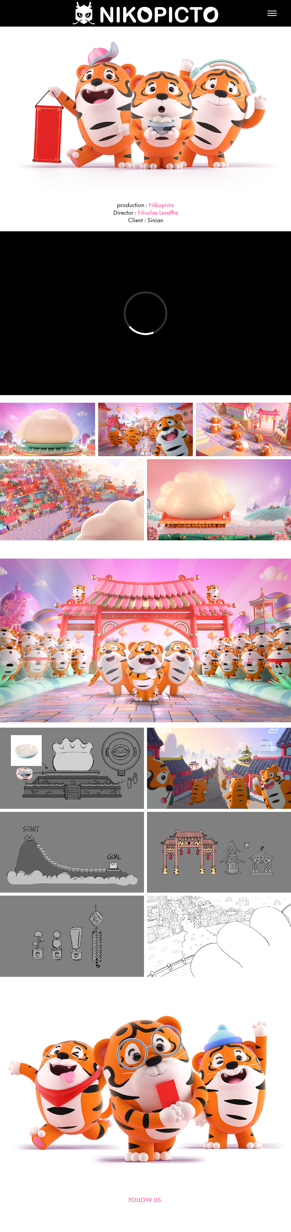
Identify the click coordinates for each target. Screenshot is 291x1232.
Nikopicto (161, 205)
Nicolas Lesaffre (158, 212)
